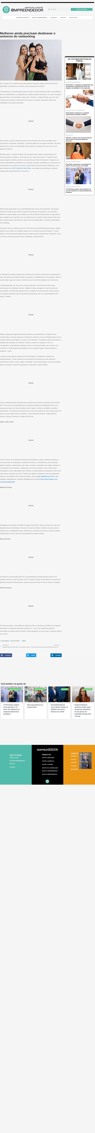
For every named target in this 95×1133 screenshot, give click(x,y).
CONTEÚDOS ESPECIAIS (23, 17)
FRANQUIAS (54, 17)
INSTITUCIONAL (74, 17)
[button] (6, 655)
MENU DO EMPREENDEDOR (40, 17)
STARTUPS (63, 17)
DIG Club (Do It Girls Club (21, 168)
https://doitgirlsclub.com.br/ (45, 476)
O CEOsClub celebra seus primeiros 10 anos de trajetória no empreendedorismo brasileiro (11, 709)
